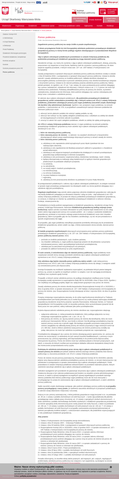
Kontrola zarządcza (9, 61)
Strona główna (5, 30)
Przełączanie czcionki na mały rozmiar (43, 2)
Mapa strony (31, 2)
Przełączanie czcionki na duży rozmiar (47, 2)
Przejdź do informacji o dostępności (38, 2)
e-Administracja (8, 38)
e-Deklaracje (7, 45)
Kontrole (5, 64)
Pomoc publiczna (46, 30)
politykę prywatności (28, 476)
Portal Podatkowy (8, 49)
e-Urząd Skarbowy (9, 42)
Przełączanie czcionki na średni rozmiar (45, 2)
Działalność (36, 30)
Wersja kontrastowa (8, 2)
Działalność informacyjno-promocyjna (14, 53)
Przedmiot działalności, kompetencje (14, 57)
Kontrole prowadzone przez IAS (13, 68)
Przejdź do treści (21, 2)
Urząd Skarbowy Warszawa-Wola (21, 19)
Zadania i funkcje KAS (10, 34)
